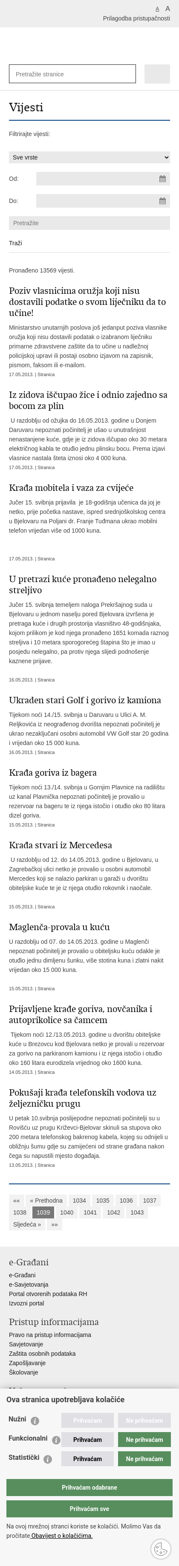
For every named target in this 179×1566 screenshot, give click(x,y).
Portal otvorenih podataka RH (48, 1293)
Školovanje (23, 1372)
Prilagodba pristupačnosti (136, 18)
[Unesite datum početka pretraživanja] (103, 179)
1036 (126, 1200)
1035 (103, 1200)
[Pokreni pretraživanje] (127, 74)
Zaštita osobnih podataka (42, 1353)
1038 (19, 1212)
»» (54, 1224)
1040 (66, 1212)
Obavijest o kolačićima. (61, 1535)
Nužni (17, 1419)
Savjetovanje (26, 1344)
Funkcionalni (28, 1438)
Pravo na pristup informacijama (50, 1334)
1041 (90, 1212)
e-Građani (22, 1275)
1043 (137, 1212)
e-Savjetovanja (29, 1284)
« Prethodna (46, 1200)
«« (16, 1200)
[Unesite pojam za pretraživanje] (43, 74)
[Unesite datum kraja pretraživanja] (103, 201)
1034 (79, 1200)
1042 (113, 1212)
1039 (43, 1212)
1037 (149, 1200)
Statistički (24, 1457)
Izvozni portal (26, 1303)
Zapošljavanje (27, 1363)
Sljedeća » (27, 1224)
